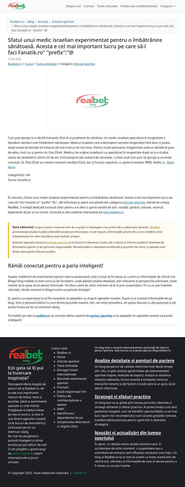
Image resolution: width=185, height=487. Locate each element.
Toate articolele (107, 6)
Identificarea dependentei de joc (70, 415)
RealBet (155, 227)
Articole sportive (63, 22)
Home (61, 357)
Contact (89, 6)
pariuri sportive (22, 453)
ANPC (61, 409)
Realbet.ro (17, 22)
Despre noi (73, 6)
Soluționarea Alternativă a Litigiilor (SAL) (73, 424)
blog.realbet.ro (113, 212)
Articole (43, 22)
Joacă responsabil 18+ (72, 392)
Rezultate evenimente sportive (72, 381)
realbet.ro (79, 473)
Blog (31, 22)
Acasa (29, 64)
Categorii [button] (166, 6)
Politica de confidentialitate (139, 6)
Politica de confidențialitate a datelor (69, 400)
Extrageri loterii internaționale (67, 372)
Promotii (63, 387)
